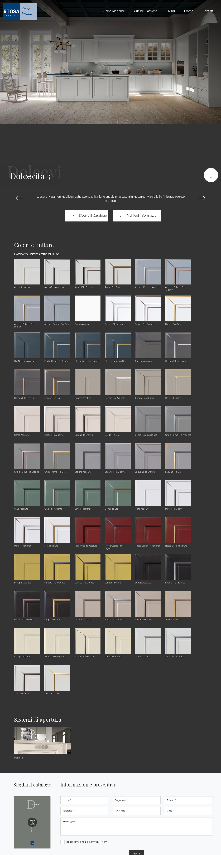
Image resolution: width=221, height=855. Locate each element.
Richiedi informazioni (136, 215)
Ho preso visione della (86, 841)
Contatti (208, 11)
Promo (188, 11)
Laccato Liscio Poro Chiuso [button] (36, 254)
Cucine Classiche (145, 11)
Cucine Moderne (113, 11)
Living (171, 11)
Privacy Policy (99, 841)
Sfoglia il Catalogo (87, 215)
